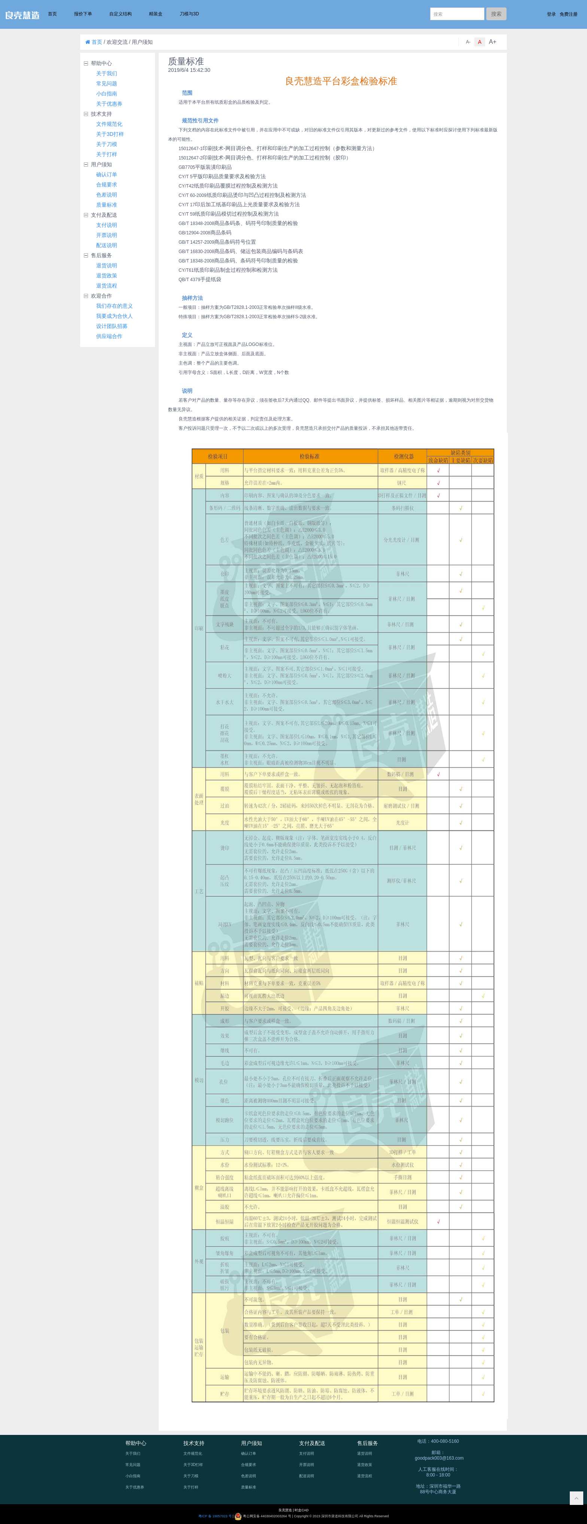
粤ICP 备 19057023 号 (215, 1516)
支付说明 (106, 225)
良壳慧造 (286, 1510)
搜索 (496, 14)
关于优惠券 (109, 104)
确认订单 (106, 174)
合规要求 (106, 185)
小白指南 (106, 94)
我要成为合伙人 (114, 316)
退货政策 (106, 276)
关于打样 (106, 154)
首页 (52, 13)
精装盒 (155, 13)
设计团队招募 (112, 326)
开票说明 (106, 235)
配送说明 (106, 245)
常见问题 (106, 83)
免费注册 (569, 14)
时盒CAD (301, 1510)
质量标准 (106, 205)
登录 (551, 14)
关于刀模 (106, 144)
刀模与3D (189, 13)
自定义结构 (120, 13)
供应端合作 (109, 336)
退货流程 (106, 286)
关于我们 (106, 73)
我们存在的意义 (114, 306)
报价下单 (83, 13)
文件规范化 (109, 124)
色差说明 (106, 195)
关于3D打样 (110, 134)
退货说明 (106, 265)
